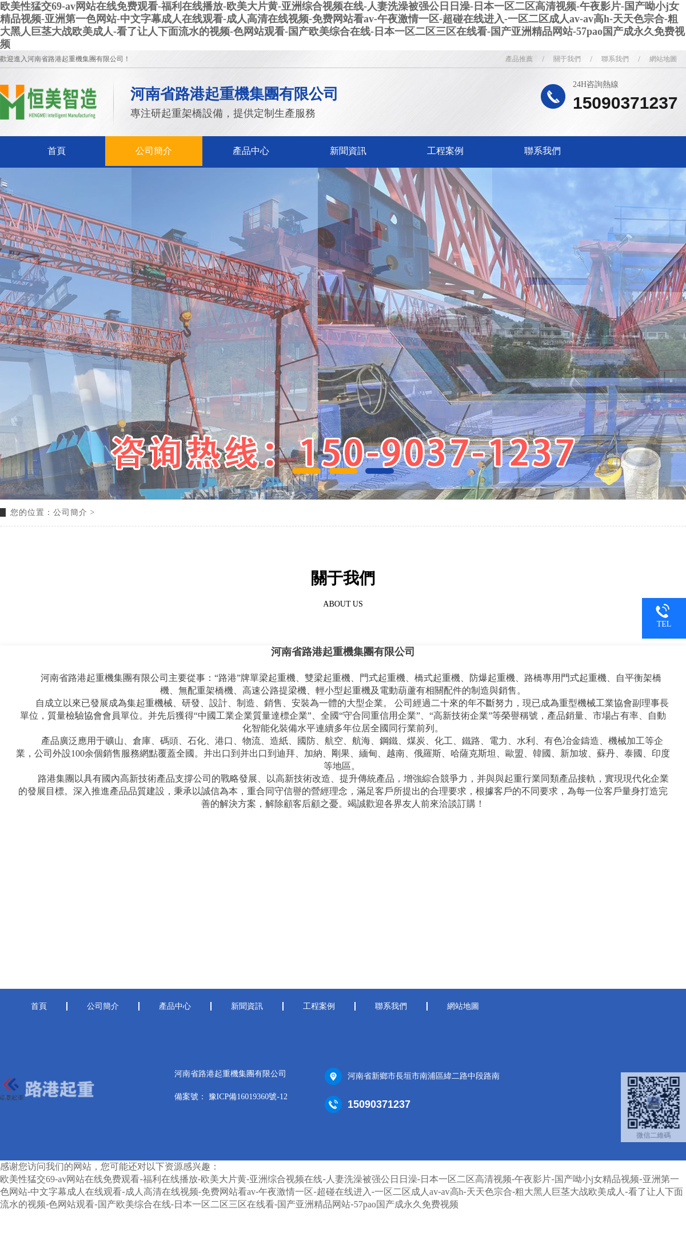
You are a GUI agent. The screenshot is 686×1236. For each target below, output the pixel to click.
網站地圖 (463, 1006)
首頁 (56, 151)
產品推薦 (519, 59)
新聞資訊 (348, 151)
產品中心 (251, 151)
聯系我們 (542, 151)
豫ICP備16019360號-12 (248, 1096)
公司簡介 (153, 151)
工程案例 (445, 151)
